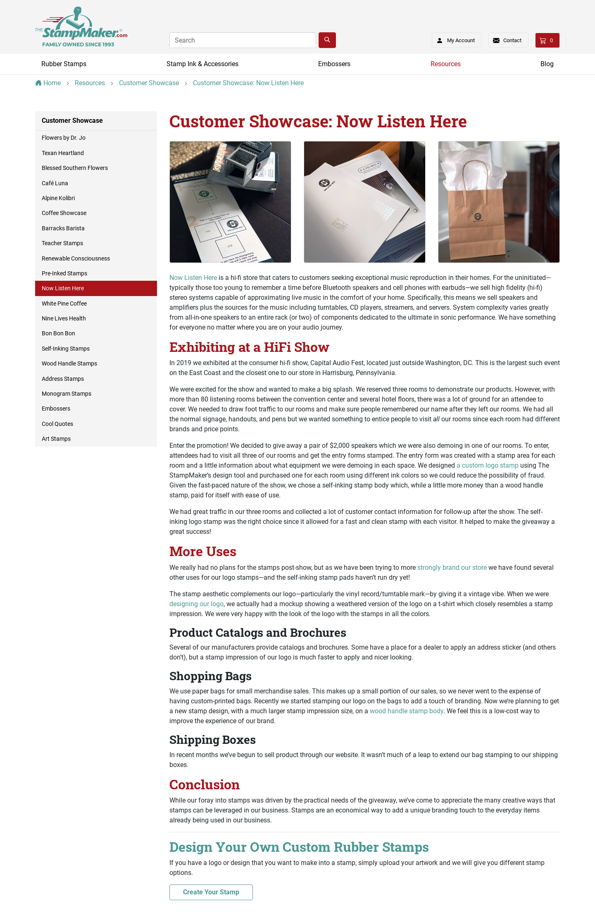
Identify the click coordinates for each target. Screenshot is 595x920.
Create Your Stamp (211, 892)
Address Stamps (63, 378)
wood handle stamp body (406, 711)
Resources (446, 64)
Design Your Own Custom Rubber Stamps (299, 846)
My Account (453, 38)
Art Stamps (56, 438)
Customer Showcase (72, 120)
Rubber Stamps (63, 64)
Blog (547, 64)
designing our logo (196, 604)
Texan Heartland (63, 153)
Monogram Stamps (66, 393)
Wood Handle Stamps (69, 363)
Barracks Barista (63, 228)
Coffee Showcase (64, 213)
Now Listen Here (193, 278)
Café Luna (55, 183)
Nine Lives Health (64, 318)
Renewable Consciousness (76, 258)
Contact (512, 40)
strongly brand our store (452, 567)
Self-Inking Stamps (66, 348)
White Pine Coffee (64, 303)
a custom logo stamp (488, 465)
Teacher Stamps (62, 243)
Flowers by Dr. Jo (64, 137)
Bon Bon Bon (58, 333)
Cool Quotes (57, 424)
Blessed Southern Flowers (75, 168)
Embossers (334, 64)
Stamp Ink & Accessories (202, 64)
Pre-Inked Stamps (64, 273)
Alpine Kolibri (58, 198)
